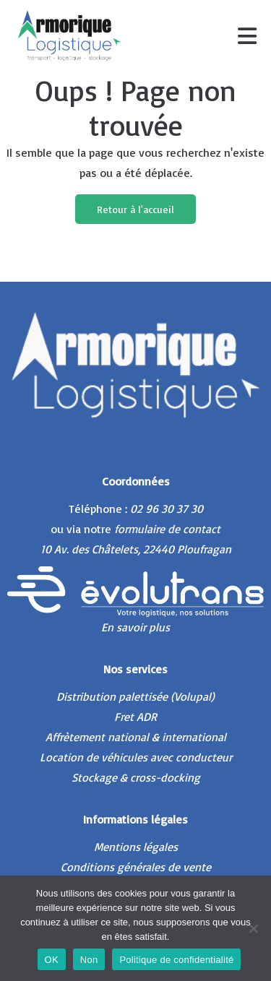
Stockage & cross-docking (136, 777)
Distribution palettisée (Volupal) (135, 696)
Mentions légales (136, 846)
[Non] (253, 928)
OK (52, 959)
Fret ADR (135, 716)
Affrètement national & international (136, 737)
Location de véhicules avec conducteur (136, 757)
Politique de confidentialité (176, 959)
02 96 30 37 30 (166, 508)
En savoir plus (135, 627)
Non (89, 959)
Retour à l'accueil (135, 209)
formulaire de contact (167, 529)
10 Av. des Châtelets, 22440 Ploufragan (135, 549)
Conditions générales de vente (136, 867)
